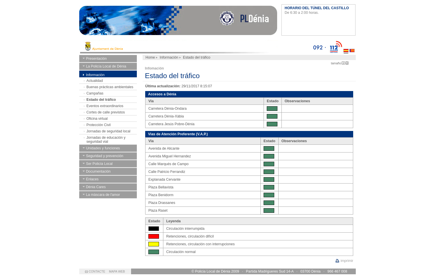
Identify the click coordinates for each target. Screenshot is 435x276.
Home (150, 57)
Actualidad (94, 81)
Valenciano (352, 46)
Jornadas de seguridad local (108, 131)
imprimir (347, 261)
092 (319, 46)
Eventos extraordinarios (104, 106)
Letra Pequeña (343, 63)
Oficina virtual (97, 119)
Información (169, 57)
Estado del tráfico (101, 100)
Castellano (346, 46)
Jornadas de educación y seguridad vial (106, 140)
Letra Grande (347, 63)
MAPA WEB (117, 271)
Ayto (196, 46)
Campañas (94, 93)
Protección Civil (98, 125)
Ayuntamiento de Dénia (178, 21)
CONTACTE (97, 271)
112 (335, 46)
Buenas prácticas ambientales (109, 87)
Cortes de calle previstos (105, 112)
